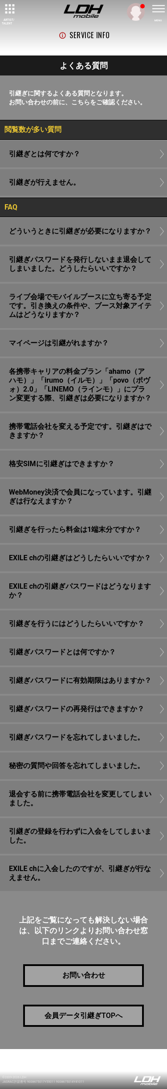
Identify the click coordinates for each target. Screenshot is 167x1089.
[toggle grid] (9, 9)
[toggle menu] (158, 9)
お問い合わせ (83, 975)
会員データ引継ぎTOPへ (83, 1015)
